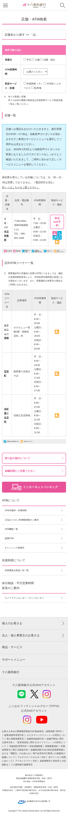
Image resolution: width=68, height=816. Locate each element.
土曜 (37, 59)
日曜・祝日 (49, 59)
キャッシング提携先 (14, 547)
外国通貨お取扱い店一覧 (17, 570)
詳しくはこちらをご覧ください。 (21, 187)
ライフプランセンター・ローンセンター (24, 598)
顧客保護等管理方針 (14, 735)
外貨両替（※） (34, 83)
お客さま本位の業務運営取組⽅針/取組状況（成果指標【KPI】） (33, 731)
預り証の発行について (17, 458)
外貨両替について (13, 560)
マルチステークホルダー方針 (31, 757)
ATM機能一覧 (11, 529)
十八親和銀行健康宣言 (22, 764)
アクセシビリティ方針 (26, 761)
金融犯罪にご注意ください (20, 470)
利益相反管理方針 (18, 746)
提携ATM (9, 538)
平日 (28, 59)
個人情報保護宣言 (15, 738)
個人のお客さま (12, 623)
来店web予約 (57, 222)
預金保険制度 (35, 746)
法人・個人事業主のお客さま (21, 635)
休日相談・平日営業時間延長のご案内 (18, 586)
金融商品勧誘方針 (35, 738)
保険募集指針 (51, 746)
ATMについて (11, 500)
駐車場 (37, 88)
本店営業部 (6, 235)
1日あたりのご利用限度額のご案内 (22, 520)
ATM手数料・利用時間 (15, 510)
